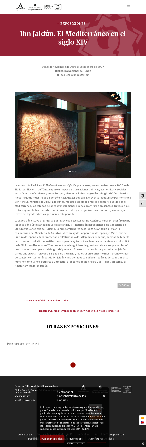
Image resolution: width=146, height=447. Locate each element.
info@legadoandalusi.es (25, 400)
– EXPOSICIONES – (73, 24)
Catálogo (126, 285)
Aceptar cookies (52, 438)
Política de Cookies (79, 422)
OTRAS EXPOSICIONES (72, 327)
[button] (104, 396)
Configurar (96, 438)
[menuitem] (142, 418)
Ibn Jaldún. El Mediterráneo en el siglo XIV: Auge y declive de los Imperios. (79, 310)
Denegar (75, 438)
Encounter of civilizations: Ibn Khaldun (47, 300)
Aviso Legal (25, 434)
